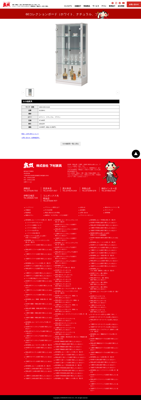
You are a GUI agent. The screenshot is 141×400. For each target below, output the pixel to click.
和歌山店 (86, 188)
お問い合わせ (134, 4)
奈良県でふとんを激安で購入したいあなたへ (103, 258)
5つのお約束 (48, 210)
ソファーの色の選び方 (33, 233)
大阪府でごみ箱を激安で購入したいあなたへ (38, 378)
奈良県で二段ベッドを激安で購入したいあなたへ (69, 354)
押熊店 (27, 188)
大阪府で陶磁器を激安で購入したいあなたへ (68, 349)
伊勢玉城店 (29, 195)
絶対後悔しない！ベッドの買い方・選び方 (38, 263)
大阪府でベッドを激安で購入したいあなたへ (38, 275)
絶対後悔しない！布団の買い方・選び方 (102, 255)
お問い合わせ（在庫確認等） (31, 137)
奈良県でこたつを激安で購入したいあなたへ (103, 245)
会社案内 (82, 210)
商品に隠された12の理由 (52, 212)
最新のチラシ (29, 215)
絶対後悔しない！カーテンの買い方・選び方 (38, 345)
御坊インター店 (109, 188)
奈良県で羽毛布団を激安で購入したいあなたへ (69, 368)
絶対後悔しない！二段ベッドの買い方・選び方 (69, 352)
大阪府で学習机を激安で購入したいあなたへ (103, 230)
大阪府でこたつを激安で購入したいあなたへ (103, 253)
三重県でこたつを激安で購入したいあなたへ (103, 250)
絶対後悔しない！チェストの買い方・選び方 (68, 288)
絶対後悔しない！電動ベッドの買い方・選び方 (69, 378)
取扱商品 (28, 212)
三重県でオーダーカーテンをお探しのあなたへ (104, 324)
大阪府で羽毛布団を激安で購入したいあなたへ (69, 376)
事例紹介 (112, 6)
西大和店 (67, 188)
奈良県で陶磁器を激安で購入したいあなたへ (68, 341)
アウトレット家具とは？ (52, 207)
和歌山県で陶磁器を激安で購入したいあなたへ (69, 344)
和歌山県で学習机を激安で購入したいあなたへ (104, 225)
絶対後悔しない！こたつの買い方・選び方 (103, 242)
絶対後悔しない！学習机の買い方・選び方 (103, 220)
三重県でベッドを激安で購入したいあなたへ (38, 273)
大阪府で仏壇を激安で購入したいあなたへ (103, 367)
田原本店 (47, 188)
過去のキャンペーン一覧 (112, 207)
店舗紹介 (78, 6)
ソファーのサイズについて (35, 222)
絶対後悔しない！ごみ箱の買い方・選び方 (38, 366)
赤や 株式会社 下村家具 (43, 165)
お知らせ (82, 207)
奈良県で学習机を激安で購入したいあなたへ (103, 222)
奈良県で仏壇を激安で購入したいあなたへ (103, 359)
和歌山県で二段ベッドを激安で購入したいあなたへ (70, 357)
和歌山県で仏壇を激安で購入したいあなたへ (103, 362)
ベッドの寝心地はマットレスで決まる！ (37, 278)
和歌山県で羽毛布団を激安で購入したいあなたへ (69, 370)
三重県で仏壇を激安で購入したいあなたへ (103, 365)
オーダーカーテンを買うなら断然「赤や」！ (103, 314)
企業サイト (28, 182)
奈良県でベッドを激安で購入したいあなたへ (38, 266)
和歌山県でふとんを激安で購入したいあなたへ (104, 261)
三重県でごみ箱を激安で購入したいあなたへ (38, 376)
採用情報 (107, 212)
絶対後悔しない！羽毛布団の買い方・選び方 (68, 365)
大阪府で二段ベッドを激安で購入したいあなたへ (69, 362)
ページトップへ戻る (136, 154)
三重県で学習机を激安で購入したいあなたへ (103, 228)
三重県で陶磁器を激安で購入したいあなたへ (68, 346)
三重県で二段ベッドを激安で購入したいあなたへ (69, 360)
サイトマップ (109, 210)
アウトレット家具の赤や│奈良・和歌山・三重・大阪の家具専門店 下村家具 (6, 4)
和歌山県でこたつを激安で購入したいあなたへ (104, 247)
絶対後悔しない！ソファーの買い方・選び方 (38, 220)
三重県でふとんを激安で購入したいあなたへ (103, 263)
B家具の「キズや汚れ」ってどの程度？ (56, 215)
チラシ (103, 6)
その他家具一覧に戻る (70, 144)
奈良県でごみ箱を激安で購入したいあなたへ (38, 368)
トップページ (29, 207)
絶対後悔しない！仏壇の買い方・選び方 (102, 357)
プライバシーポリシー (86, 215)
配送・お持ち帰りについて (30, 134)
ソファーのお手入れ (33, 230)
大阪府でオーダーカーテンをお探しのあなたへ (104, 327)
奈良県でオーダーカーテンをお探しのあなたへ (104, 317)
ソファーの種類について (34, 228)
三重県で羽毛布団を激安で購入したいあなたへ (69, 373)
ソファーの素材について (34, 225)
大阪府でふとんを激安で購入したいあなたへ (103, 266)
